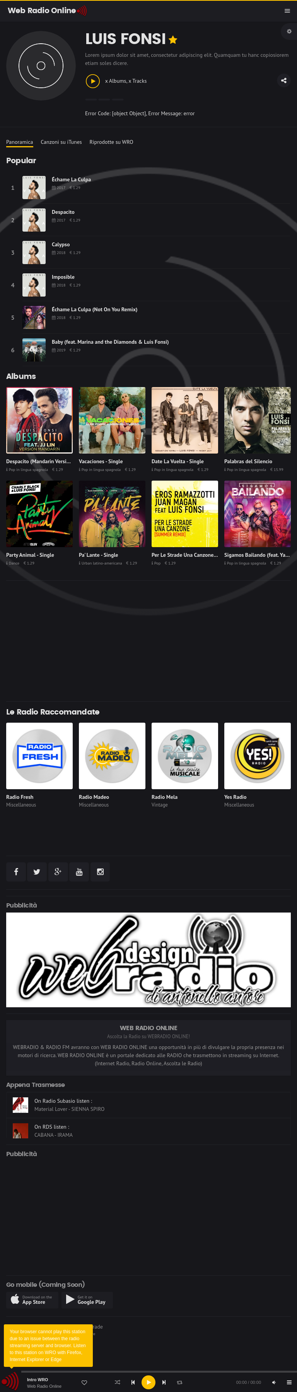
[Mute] (274, 1382)
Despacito (63, 211)
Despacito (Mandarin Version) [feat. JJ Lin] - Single (63, 461)
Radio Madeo (94, 796)
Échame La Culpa (71, 179)
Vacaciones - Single (101, 461)
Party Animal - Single (30, 554)
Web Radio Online (44, 1386)
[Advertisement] (148, 641)
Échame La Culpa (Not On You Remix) (95, 309)
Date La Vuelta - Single (178, 461)
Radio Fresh (19, 796)
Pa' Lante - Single (98, 554)
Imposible (63, 276)
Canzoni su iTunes (61, 141)
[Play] (148, 1382)
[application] (148, 1382)
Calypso (61, 244)
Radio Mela (165, 796)
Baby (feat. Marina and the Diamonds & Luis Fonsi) (110, 341)
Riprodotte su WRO (111, 141)
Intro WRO (37, 1379)
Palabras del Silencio (248, 461)
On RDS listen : (51, 1126)
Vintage (160, 805)
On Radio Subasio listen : (63, 1100)
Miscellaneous (21, 805)
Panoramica (19, 141)
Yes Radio (235, 796)
